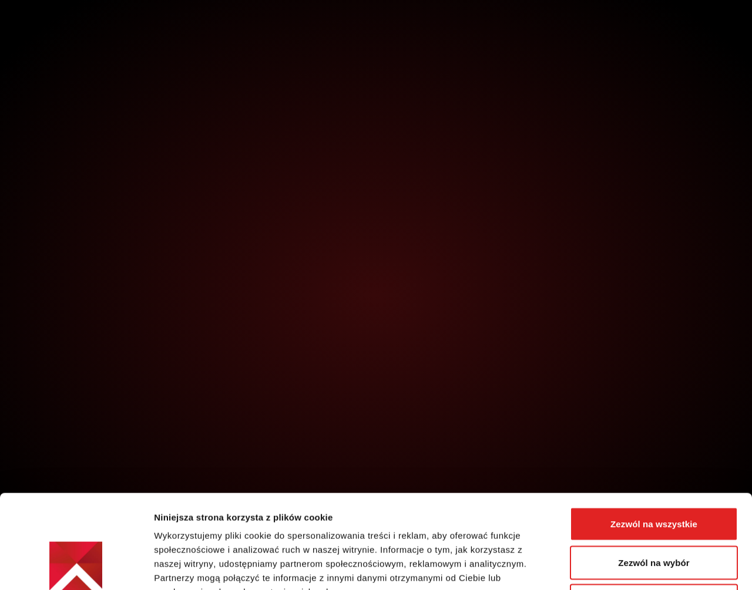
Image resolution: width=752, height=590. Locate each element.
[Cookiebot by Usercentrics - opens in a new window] (76, 567)
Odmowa (654, 513)
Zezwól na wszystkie (653, 436)
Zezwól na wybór (654, 475)
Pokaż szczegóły (627, 567)
